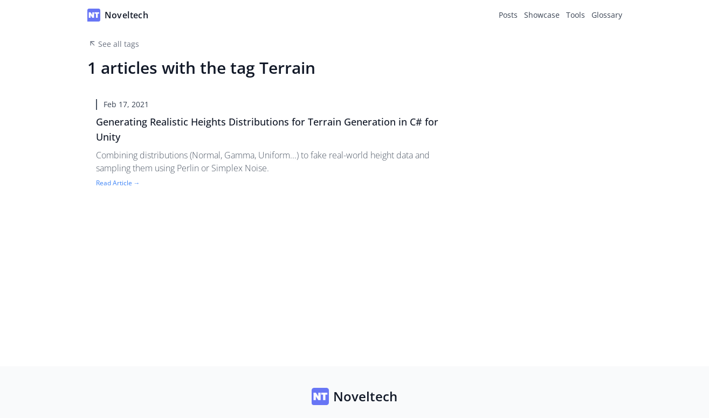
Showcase (542, 15)
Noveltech (354, 396)
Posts (508, 15)
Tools (575, 15)
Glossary (606, 15)
